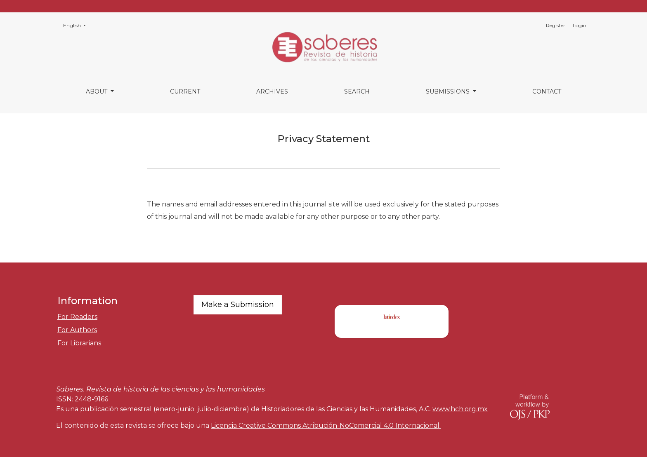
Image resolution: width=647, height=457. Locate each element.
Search (357, 91)
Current (185, 91)
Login (579, 25)
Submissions (448, 91)
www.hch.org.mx (460, 409)
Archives (272, 91)
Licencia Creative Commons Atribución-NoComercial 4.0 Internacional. (326, 425)
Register (555, 25)
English (77, 24)
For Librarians (79, 343)
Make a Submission (237, 304)
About (97, 91)
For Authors (77, 330)
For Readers (77, 317)
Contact (546, 91)
